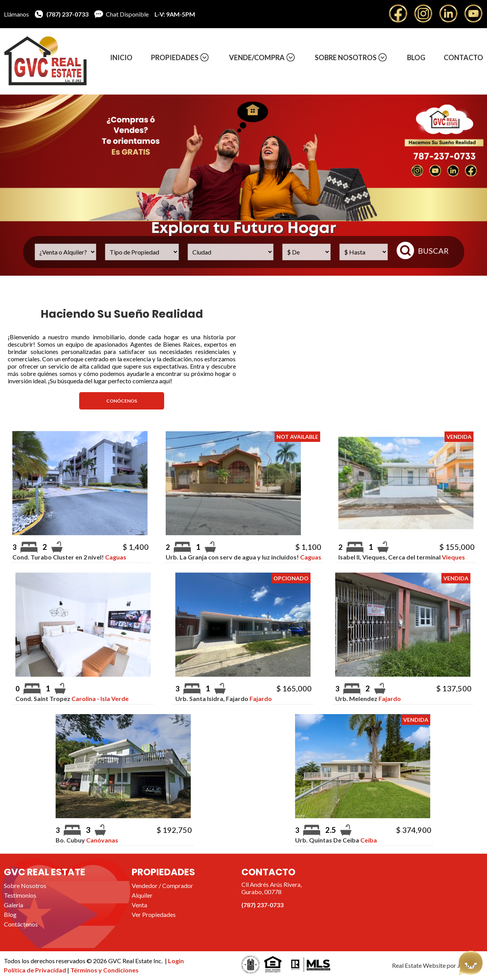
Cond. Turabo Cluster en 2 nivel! (69, 557)
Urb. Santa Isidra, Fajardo (223, 698)
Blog (416, 57)
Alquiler (142, 895)
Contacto (463, 57)
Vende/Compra (257, 57)
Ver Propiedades (154, 914)
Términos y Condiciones (104, 970)
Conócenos (121, 401)
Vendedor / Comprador (162, 885)
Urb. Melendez (368, 698)
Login (176, 960)
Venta (139, 904)
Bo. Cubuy (87, 840)
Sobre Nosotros (346, 57)
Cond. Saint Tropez (72, 698)
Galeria (13, 904)
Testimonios (20, 895)
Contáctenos (21, 924)
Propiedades (175, 57)
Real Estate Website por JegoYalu (436, 965)
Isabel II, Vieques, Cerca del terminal (401, 557)
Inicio (121, 57)
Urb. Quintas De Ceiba (336, 840)
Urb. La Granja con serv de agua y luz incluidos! (243, 557)
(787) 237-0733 (67, 14)
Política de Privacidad (35, 970)
